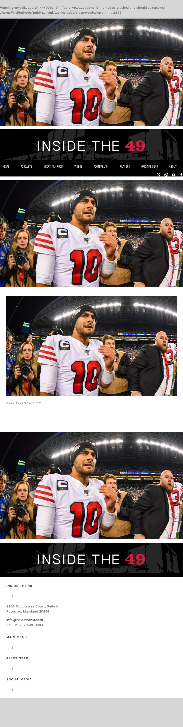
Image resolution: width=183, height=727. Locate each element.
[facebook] (181, 174)
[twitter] (158, 174)
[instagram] (166, 174)
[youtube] (173, 174)
